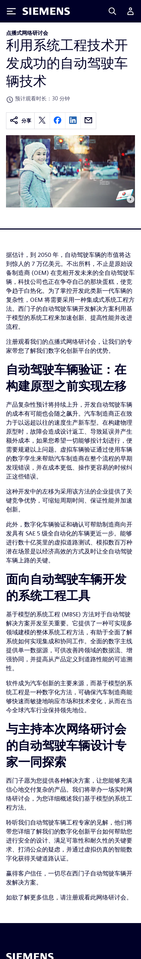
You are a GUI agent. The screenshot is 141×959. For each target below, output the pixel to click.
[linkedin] (72, 121)
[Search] (112, 11)
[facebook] (57, 121)
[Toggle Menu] (11, 11)
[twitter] (42, 121)
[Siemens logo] (46, 11)
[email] (88, 121)
